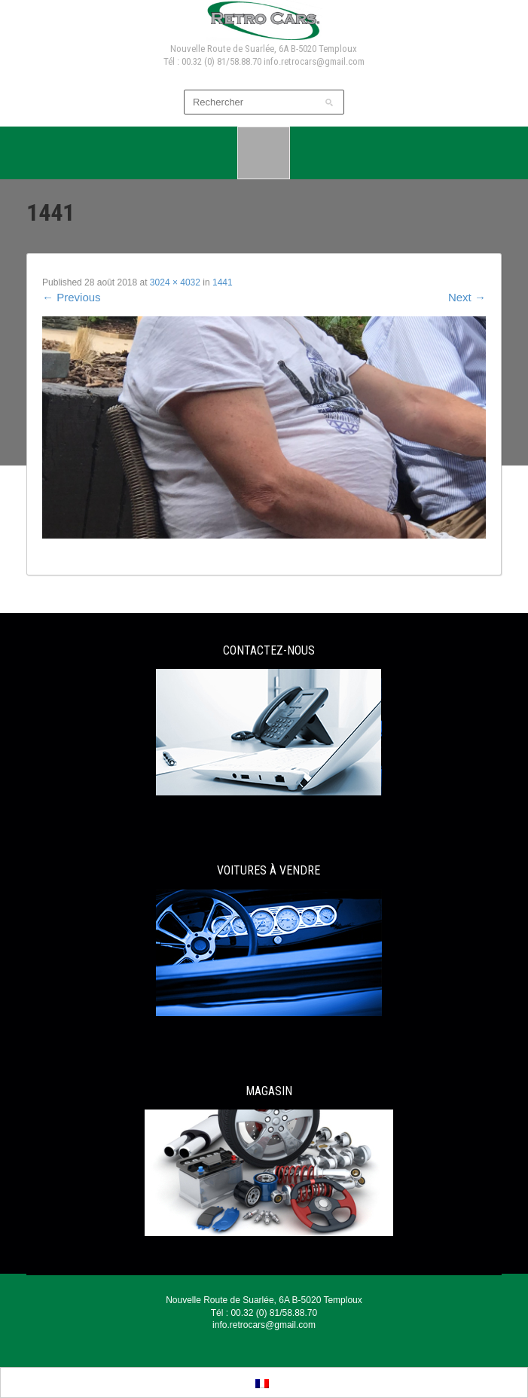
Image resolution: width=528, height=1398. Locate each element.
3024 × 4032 (175, 282)
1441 (222, 282)
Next (467, 297)
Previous (71, 297)
